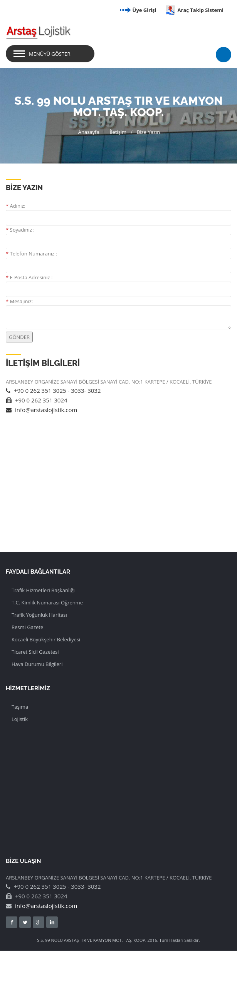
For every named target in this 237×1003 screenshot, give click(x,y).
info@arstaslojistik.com (41, 410)
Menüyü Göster (49, 53)
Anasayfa (88, 132)
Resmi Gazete (27, 627)
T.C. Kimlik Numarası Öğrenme (47, 602)
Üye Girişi (137, 10)
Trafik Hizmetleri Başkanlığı (43, 590)
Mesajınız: (19, 301)
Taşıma (20, 706)
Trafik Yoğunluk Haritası (39, 614)
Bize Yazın (148, 132)
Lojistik (20, 719)
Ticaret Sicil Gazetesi (35, 651)
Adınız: (15, 205)
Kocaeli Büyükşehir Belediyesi (46, 639)
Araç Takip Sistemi (194, 10)
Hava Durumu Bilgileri (37, 664)
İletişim (118, 132)
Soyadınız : (20, 229)
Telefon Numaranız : (31, 253)
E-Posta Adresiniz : (29, 277)
